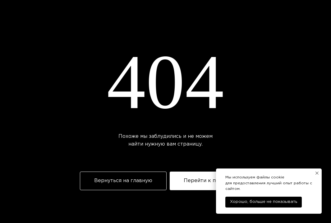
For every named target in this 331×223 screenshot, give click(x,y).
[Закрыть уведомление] (317, 173)
